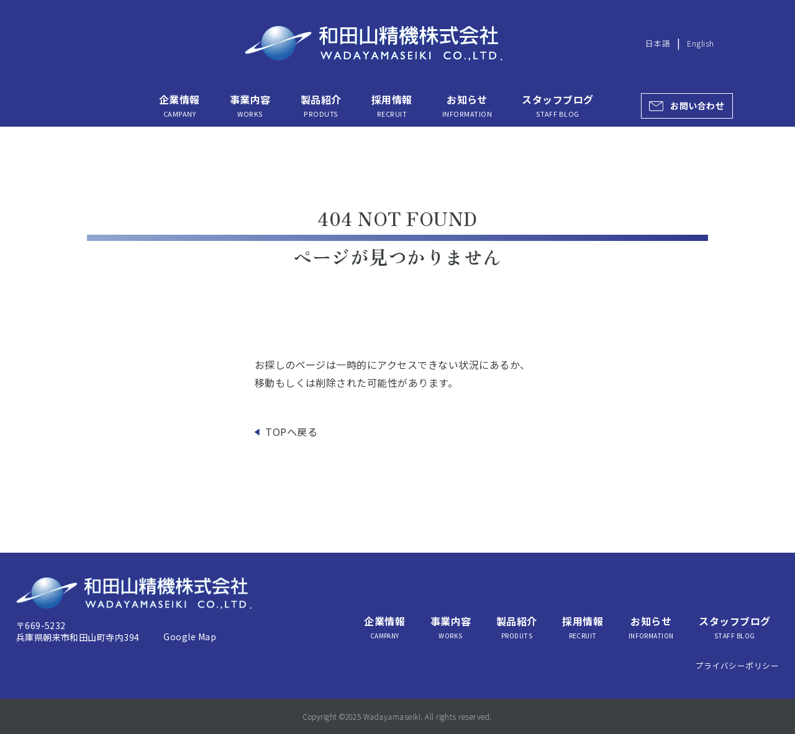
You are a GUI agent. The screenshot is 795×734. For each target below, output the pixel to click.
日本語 (657, 43)
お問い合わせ (697, 105)
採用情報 (391, 105)
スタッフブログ (557, 105)
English (700, 43)
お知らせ (467, 105)
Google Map (189, 636)
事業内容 (250, 105)
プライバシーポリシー (737, 665)
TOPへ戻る (291, 431)
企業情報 (179, 105)
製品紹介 (321, 105)
